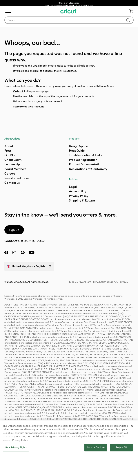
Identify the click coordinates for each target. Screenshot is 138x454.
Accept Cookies (96, 447)
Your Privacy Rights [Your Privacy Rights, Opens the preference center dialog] (16, 447)
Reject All (121, 447)
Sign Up (14, 230)
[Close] (132, 426)
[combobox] (69, 20)
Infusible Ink (87, 5)
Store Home (20, 106)
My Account (36, 106)
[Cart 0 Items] (130, 11)
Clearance (74, 2)
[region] (69, 437)
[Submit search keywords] (128, 20)
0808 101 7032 (34, 241)
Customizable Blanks (64, 5)
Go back (18, 91)
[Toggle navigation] (8, 11)
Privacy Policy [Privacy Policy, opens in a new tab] (20, 440)
